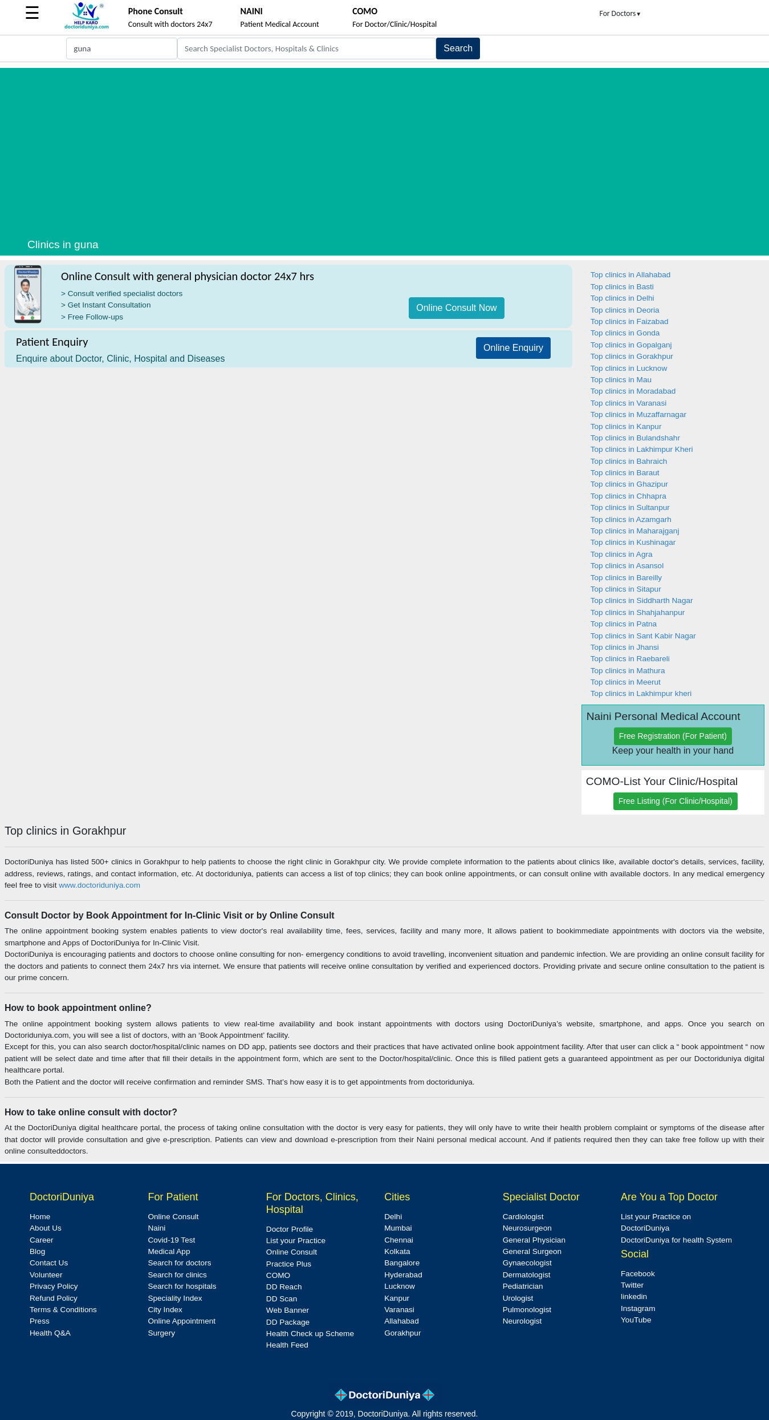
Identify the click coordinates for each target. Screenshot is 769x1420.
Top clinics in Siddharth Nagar (642, 600)
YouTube (636, 1320)
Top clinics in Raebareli (630, 658)
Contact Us (49, 1263)
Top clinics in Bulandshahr (635, 438)
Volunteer (46, 1275)
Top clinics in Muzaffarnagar (638, 414)
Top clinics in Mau (621, 379)
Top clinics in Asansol (627, 565)
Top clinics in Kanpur (626, 426)
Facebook (638, 1273)
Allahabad (401, 1321)
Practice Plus (288, 1264)
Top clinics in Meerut (626, 682)
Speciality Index (175, 1298)
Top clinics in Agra (622, 554)
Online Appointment (181, 1321)
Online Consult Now (456, 308)
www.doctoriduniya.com (99, 885)
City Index (165, 1309)
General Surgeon (532, 1251)
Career (42, 1240)
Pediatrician (523, 1286)
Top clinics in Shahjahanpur (638, 612)
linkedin (634, 1296)
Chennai (398, 1240)
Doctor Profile (289, 1229)
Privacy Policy (54, 1286)
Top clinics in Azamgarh (631, 519)
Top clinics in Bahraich (629, 461)
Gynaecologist (527, 1263)
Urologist (518, 1298)
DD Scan (281, 1298)
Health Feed (287, 1345)
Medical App (169, 1251)
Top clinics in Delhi (622, 298)
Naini (156, 1228)
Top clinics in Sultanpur (630, 507)
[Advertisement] (385, 148)
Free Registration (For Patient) (673, 736)
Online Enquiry (513, 348)
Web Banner (287, 1310)
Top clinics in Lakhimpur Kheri (642, 449)
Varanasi (399, 1309)
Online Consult (173, 1216)
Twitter (632, 1285)
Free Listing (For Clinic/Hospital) (676, 801)
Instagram (638, 1308)
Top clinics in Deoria (625, 310)
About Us (46, 1228)
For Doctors (621, 13)
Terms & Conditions (63, 1309)
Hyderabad (403, 1275)
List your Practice (295, 1240)
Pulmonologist (527, 1309)
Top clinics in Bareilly (626, 577)
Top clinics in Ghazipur (629, 484)
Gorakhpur (402, 1333)
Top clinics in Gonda (625, 333)
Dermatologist (527, 1275)
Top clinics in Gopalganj (631, 345)
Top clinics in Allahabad (631, 274)
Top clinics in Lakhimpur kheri (641, 693)
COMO (278, 1275)
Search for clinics (177, 1275)
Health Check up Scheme (310, 1333)
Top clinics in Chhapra (628, 496)
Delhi (393, 1216)
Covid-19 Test (171, 1240)
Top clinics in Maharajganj (635, 531)
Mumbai (398, 1228)
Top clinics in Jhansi (625, 647)
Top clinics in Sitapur (626, 589)
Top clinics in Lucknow (629, 368)
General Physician (534, 1240)
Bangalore (402, 1263)
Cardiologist (523, 1216)
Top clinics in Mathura (628, 670)
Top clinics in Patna (624, 624)
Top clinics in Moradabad (633, 391)
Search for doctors (179, 1263)
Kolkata (397, 1251)
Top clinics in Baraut (625, 472)
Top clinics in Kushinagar (633, 542)
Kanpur (396, 1298)
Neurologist (522, 1321)
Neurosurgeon (527, 1228)
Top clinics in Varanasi (628, 403)
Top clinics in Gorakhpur (632, 356)
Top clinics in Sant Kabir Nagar (643, 636)
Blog (37, 1251)
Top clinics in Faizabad (630, 321)
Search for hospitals (182, 1286)
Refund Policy (54, 1298)
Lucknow (399, 1286)
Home (40, 1216)
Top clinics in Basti (622, 286)
